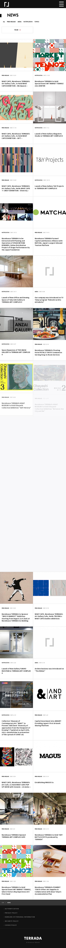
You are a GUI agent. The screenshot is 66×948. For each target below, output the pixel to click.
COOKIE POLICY (11, 927)
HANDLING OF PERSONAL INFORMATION (20, 918)
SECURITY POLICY (11, 922)
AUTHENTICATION (12, 910)
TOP (3, 904)
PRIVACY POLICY (11, 914)
